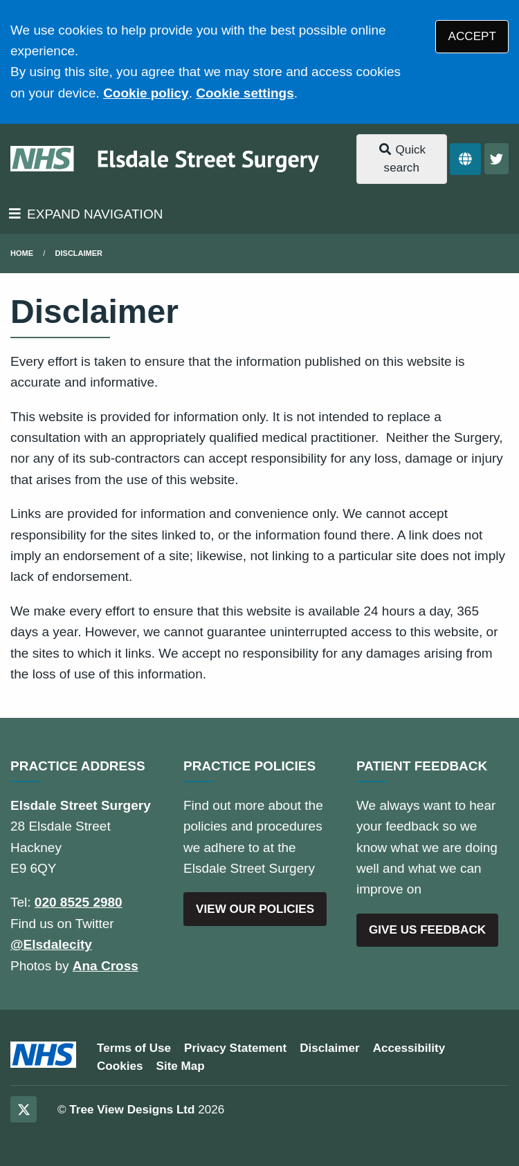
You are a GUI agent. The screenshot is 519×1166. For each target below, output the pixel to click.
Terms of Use (134, 1048)
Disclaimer (78, 253)
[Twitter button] (496, 158)
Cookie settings (244, 93)
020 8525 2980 (78, 902)
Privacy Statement (235, 1048)
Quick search (401, 158)
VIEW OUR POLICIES (255, 909)
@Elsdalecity (51, 944)
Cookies (120, 1066)
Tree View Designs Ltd (131, 1109)
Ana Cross (105, 966)
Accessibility (409, 1048)
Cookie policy (146, 93)
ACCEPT (472, 36)
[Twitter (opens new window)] (23, 1109)
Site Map (180, 1066)
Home (21, 253)
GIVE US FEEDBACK (427, 929)
